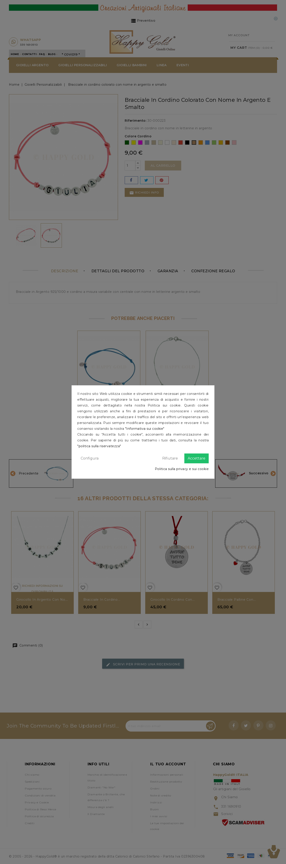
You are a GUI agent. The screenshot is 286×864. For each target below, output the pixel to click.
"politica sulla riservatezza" (99, 446)
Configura (90, 458)
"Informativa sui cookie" (144, 429)
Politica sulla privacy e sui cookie (182, 469)
